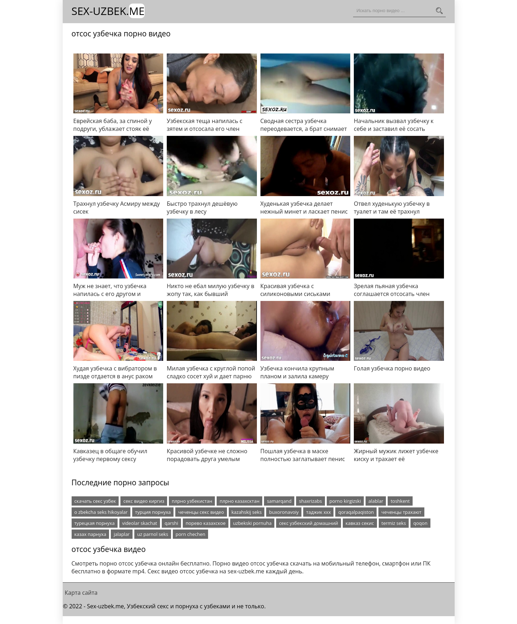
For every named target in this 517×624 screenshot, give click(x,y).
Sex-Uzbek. (108, 11)
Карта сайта (81, 593)
